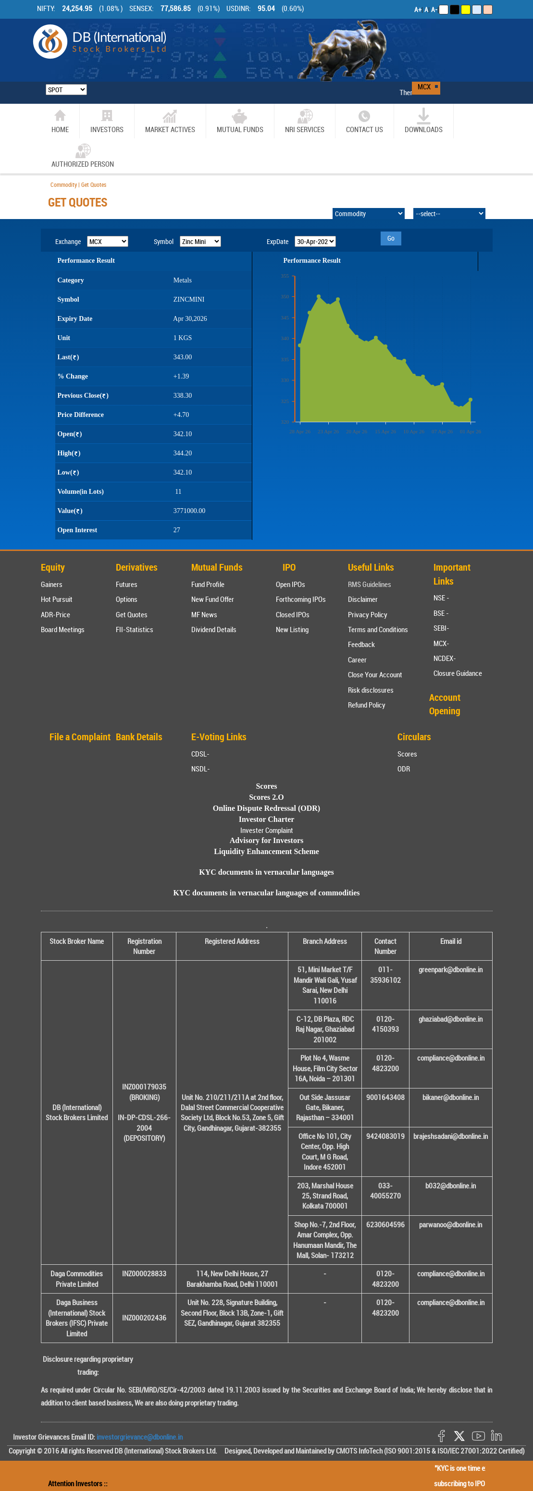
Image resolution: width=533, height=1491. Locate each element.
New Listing (292, 629)
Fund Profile (207, 584)
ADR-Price (55, 614)
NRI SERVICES (304, 121)
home (60, 121)
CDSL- (200, 753)
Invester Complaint (266, 830)
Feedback (361, 644)
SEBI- (441, 628)
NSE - (441, 597)
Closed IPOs (293, 614)
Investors (107, 121)
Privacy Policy (367, 614)
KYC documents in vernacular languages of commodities (266, 893)
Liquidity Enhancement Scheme (266, 851)
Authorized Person (82, 155)
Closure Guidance (458, 673)
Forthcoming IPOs (301, 599)
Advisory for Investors (266, 840)
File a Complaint (80, 736)
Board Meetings (63, 629)
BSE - (441, 613)
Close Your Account (375, 674)
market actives (170, 121)
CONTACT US (364, 121)
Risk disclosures (371, 690)
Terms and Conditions (378, 629)
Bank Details (139, 736)
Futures (126, 584)
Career (357, 659)
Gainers (51, 584)
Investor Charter (267, 819)
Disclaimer (363, 599)
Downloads (424, 121)
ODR (403, 768)
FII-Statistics (134, 629)
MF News (204, 614)
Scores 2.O (266, 797)
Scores (407, 753)
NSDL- (200, 768)
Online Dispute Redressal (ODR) (266, 808)
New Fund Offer (212, 599)
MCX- (441, 643)
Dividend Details (213, 629)
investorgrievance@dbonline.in (139, 1437)
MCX (424, 86)
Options (126, 599)
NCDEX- (445, 658)
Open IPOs (290, 584)
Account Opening (444, 704)
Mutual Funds (240, 121)
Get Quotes (132, 614)
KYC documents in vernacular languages (266, 872)
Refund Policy (366, 704)
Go (391, 238)
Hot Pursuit (57, 599)
